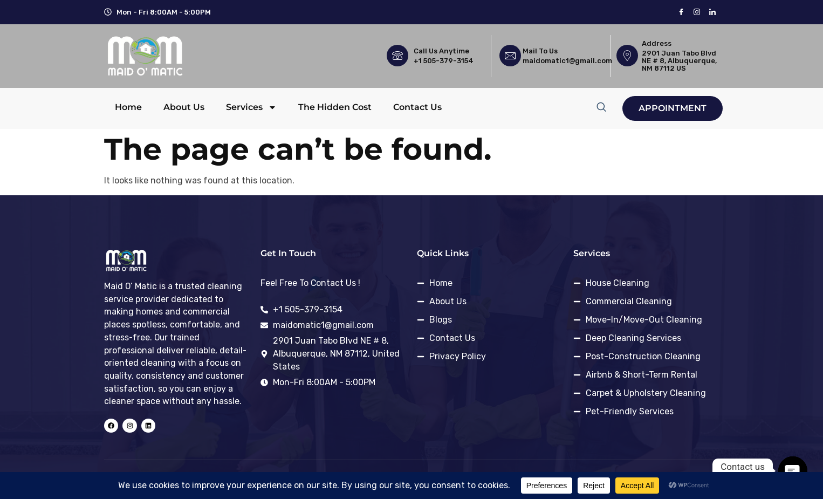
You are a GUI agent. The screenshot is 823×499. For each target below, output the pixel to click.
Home (128, 107)
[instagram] (696, 12)
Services (251, 107)
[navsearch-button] (601, 107)
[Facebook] (681, 12)
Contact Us (417, 107)
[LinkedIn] (712, 12)
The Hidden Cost (335, 107)
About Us (183, 107)
